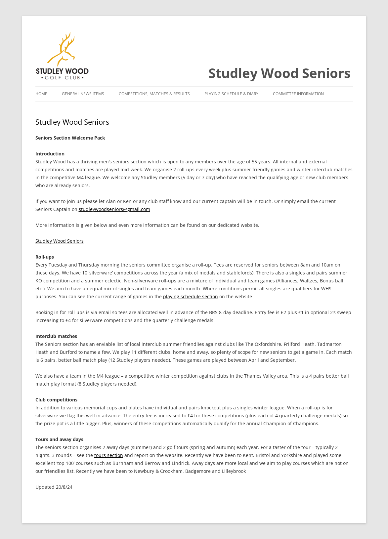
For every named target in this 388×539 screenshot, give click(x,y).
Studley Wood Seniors (279, 73)
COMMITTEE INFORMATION (298, 94)
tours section (108, 455)
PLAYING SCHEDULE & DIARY (231, 94)
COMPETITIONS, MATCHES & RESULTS (154, 94)
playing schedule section (190, 296)
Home (41, 94)
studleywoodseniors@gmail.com (114, 209)
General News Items (83, 94)
